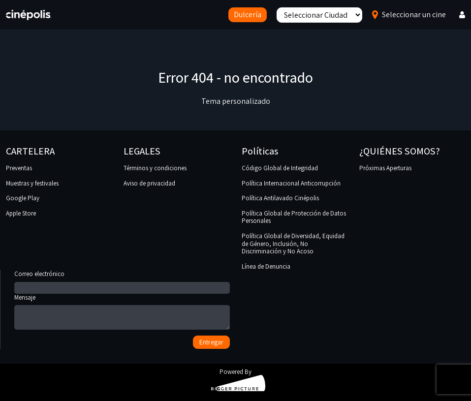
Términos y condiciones (155, 168)
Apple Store (21, 213)
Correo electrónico (122, 281)
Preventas (19, 168)
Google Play (22, 198)
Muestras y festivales (32, 183)
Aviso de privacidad (149, 183)
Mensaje (122, 313)
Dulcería (247, 14)
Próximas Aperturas (385, 168)
